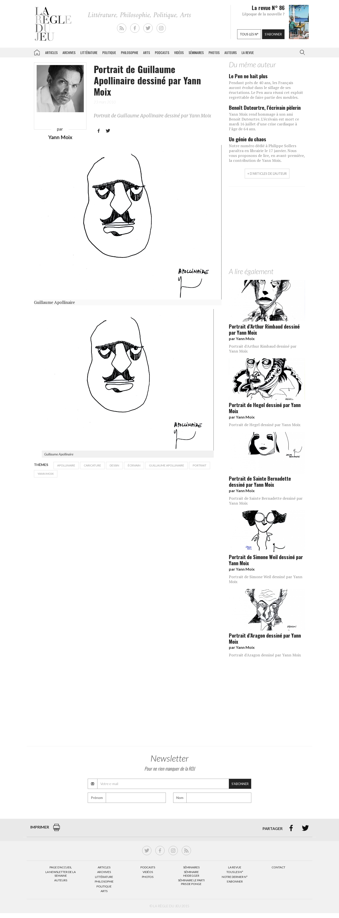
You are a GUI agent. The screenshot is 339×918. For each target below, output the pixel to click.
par (242, 338)
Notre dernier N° (235, 877)
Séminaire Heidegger (191, 873)
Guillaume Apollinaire (166, 465)
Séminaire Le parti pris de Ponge (191, 881)
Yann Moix (60, 137)
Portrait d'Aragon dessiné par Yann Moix (265, 655)
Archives (69, 52)
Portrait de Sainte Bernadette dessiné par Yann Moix (260, 481)
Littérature (88, 52)
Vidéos (179, 52)
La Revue (234, 867)
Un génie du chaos (247, 139)
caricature (92, 465)
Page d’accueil (61, 867)
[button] (301, 52)
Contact (278, 867)
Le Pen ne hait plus (248, 76)
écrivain (134, 465)
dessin (114, 465)
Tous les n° (249, 34)
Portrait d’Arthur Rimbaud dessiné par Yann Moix (264, 329)
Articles (51, 52)
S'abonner (273, 34)
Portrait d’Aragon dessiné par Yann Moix (265, 638)
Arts (146, 52)
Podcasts (162, 52)
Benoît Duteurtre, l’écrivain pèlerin (265, 107)
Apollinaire (66, 465)
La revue (248, 52)
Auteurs (230, 52)
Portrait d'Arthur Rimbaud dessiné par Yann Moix (263, 348)
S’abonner (235, 881)
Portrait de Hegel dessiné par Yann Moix (265, 408)
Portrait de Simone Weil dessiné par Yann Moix (266, 560)
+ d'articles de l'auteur (267, 174)
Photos (214, 52)
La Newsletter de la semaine (60, 873)
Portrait (199, 465)
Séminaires (196, 52)
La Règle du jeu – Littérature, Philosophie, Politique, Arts (37, 51)
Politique (109, 52)
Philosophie (129, 52)
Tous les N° (234, 872)
